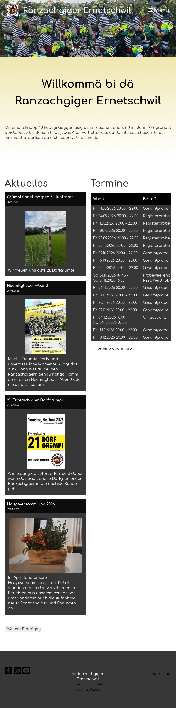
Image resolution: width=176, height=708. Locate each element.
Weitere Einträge (22, 629)
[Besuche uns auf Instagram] (17, 672)
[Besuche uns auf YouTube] (26, 672)
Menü (158, 10)
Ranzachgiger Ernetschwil (77, 10)
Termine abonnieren (115, 348)
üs (83, 138)
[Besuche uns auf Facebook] (8, 672)
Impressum (161, 674)
